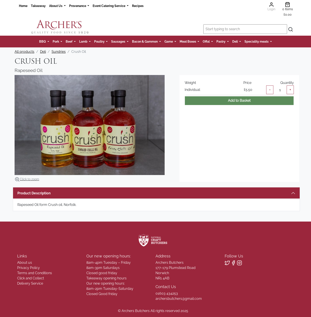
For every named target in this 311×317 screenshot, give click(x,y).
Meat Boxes (188, 41)
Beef (69, 41)
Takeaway (38, 6)
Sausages (118, 41)
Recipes (138, 6)
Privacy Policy (28, 268)
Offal (206, 41)
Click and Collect (30, 278)
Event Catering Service (109, 6)
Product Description (34, 193)
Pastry (221, 41)
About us (24, 262)
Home (23, 6)
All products (24, 52)
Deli (235, 41)
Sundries (59, 52)
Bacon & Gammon (145, 41)
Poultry (99, 41)
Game (169, 41)
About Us (56, 6)
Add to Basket (239, 100)
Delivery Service (30, 283)
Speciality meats (256, 41)
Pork (56, 41)
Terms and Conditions (34, 273)
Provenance (78, 6)
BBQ (43, 41)
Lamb (83, 41)
